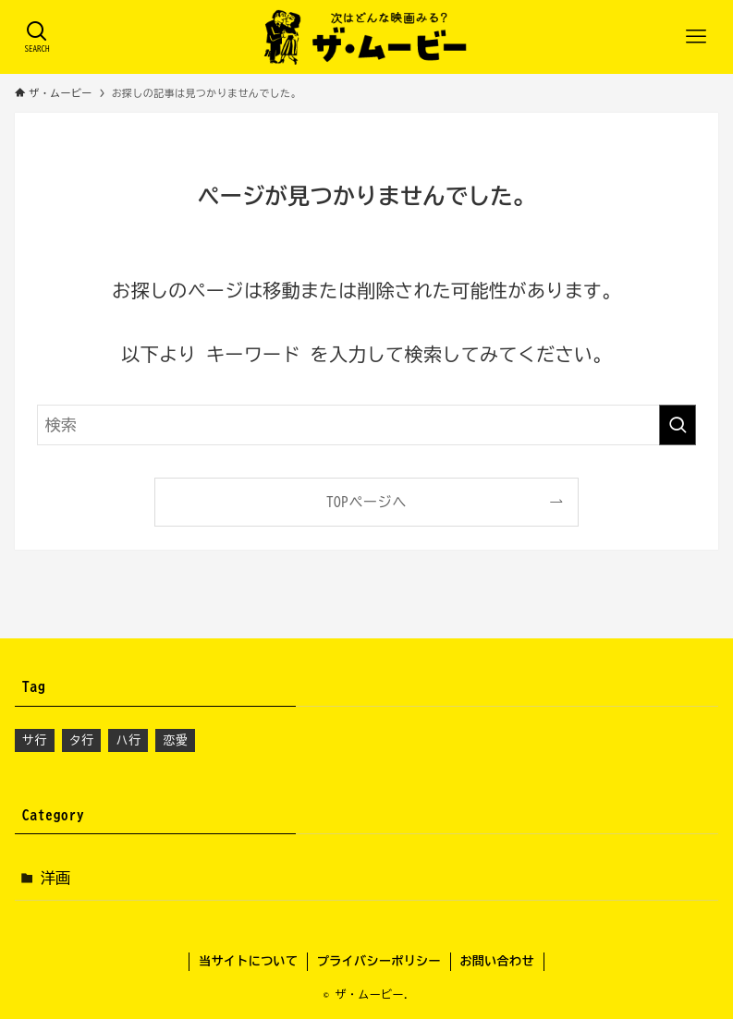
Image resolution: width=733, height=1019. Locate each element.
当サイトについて (248, 961)
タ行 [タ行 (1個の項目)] (81, 740)
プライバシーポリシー (379, 961)
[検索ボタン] (37, 37)
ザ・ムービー (370, 994)
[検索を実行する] (677, 425)
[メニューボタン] (696, 37)
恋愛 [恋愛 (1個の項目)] (175, 740)
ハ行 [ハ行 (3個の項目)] (128, 740)
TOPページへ (366, 502)
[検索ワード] (367, 425)
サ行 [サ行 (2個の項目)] (34, 740)
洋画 (56, 877)
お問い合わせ (496, 961)
